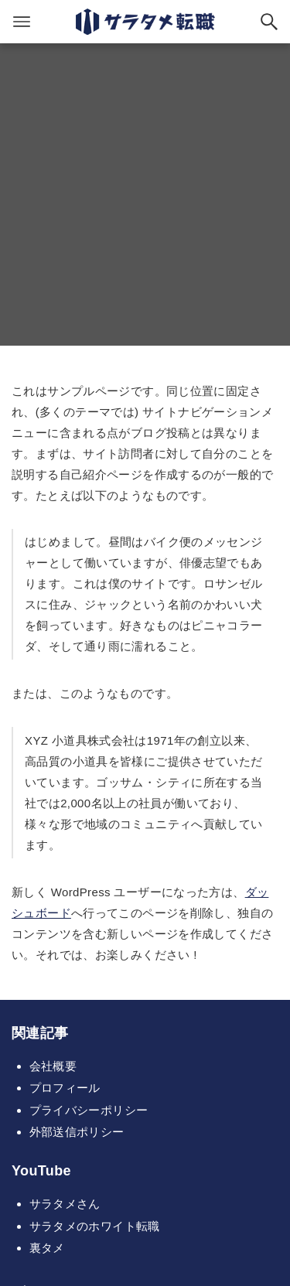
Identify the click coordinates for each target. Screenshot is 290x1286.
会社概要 (53, 1066)
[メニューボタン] (21, 21)
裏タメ (47, 1247)
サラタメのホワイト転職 (94, 1226)
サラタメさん (65, 1203)
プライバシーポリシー (88, 1110)
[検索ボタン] (269, 21)
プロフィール (65, 1087)
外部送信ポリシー (77, 1131)
